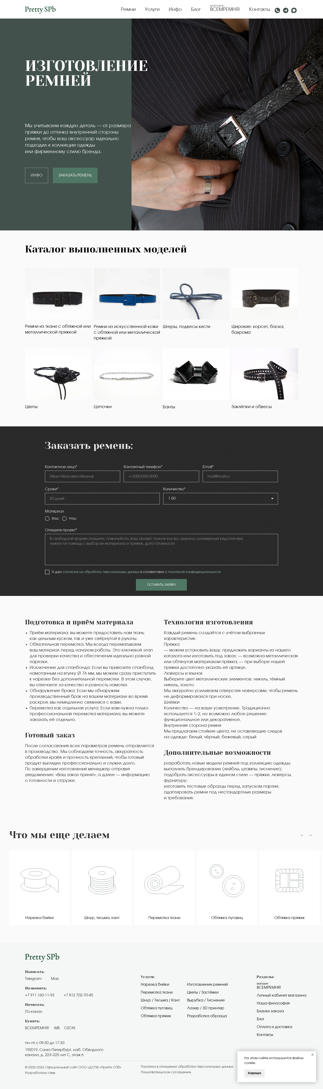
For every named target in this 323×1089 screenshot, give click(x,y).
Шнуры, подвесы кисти (186, 327)
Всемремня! (269, 987)
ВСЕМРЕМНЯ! (225, 9)
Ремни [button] (128, 9)
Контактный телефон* (143, 467)
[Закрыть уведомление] (312, 1054)
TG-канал (33, 1011)
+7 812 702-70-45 (78, 995)
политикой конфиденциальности (194, 572)
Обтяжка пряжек (156, 1016)
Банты (169, 407)
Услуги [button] (152, 9)
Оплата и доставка (274, 1027)
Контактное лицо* (61, 467)
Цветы (31, 407)
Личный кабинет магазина (281, 995)
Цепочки (103, 407)
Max (55, 979)
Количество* (174, 489)
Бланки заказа (270, 1011)
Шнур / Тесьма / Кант (160, 1000)
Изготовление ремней (207, 984)
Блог (196, 9)
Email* (208, 467)
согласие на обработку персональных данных (101, 572)
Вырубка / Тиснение (206, 1000)
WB (57, 1028)
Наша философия (273, 1003)
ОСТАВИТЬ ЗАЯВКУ (161, 584)
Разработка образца (207, 1016)
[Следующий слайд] (310, 835)
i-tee (51, 1073)
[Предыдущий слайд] (302, 835)
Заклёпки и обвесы (252, 407)
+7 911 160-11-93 (39, 995)
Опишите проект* (61, 530)
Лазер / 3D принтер (205, 1008)
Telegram (33, 979)
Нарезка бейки (155, 984)
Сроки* (52, 489)
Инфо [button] (175, 9)
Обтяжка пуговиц (156, 1008)
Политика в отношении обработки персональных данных (187, 1066)
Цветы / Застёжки (203, 992)
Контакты (259, 9)
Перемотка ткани (157, 992)
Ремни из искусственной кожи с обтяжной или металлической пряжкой (127, 332)
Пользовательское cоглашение (166, 1072)
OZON (69, 1028)
